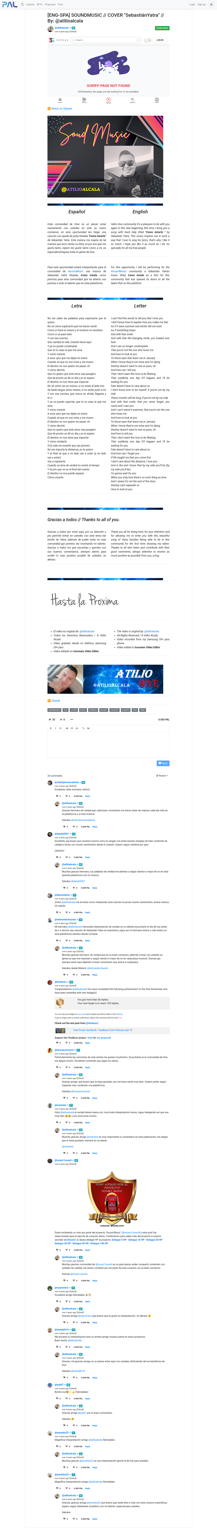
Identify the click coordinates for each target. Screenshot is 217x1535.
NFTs (39, 4)
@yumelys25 (63, 1432)
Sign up (202, 4)
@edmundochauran (66, 919)
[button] (211, 4)
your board (82, 1014)
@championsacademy (68, 782)
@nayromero (63, 1287)
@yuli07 (60, 1384)
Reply (163, 763)
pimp (142, 710)
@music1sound (64, 1160)
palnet (104, 710)
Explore (30, 4)
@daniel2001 (63, 833)
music (83, 710)
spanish (93, 710)
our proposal (103, 1037)
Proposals (50, 4)
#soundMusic (75, 271)
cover (74, 710)
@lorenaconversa (65, 1050)
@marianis (62, 1105)
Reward (161, 776)
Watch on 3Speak (61, 108)
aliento (125, 710)
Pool (60, 4)
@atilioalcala (63, 27)
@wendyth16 (63, 1329)
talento (114, 710)
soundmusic (54, 710)
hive (135, 710)
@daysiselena (63, 895)
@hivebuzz (62, 981)
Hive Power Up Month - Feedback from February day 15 (102, 1030)
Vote (89, 1037)
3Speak (55, 700)
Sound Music (162, 28)
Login (192, 4)
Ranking (119, 1014)
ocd (65, 710)
